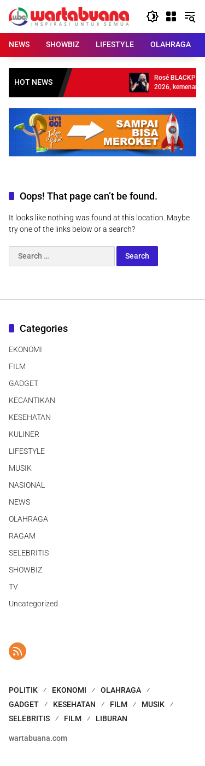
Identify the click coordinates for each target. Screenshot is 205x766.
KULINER (24, 434)
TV (13, 586)
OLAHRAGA (28, 518)
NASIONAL (27, 485)
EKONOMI (25, 349)
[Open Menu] (171, 16)
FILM (17, 366)
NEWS (19, 502)
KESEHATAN (30, 417)
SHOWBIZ (25, 569)
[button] (152, 16)
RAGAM (22, 535)
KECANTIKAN (32, 400)
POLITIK (23, 690)
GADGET (23, 383)
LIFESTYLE (27, 451)
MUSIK (20, 468)
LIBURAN (111, 718)
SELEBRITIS (29, 552)
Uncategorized (33, 603)
